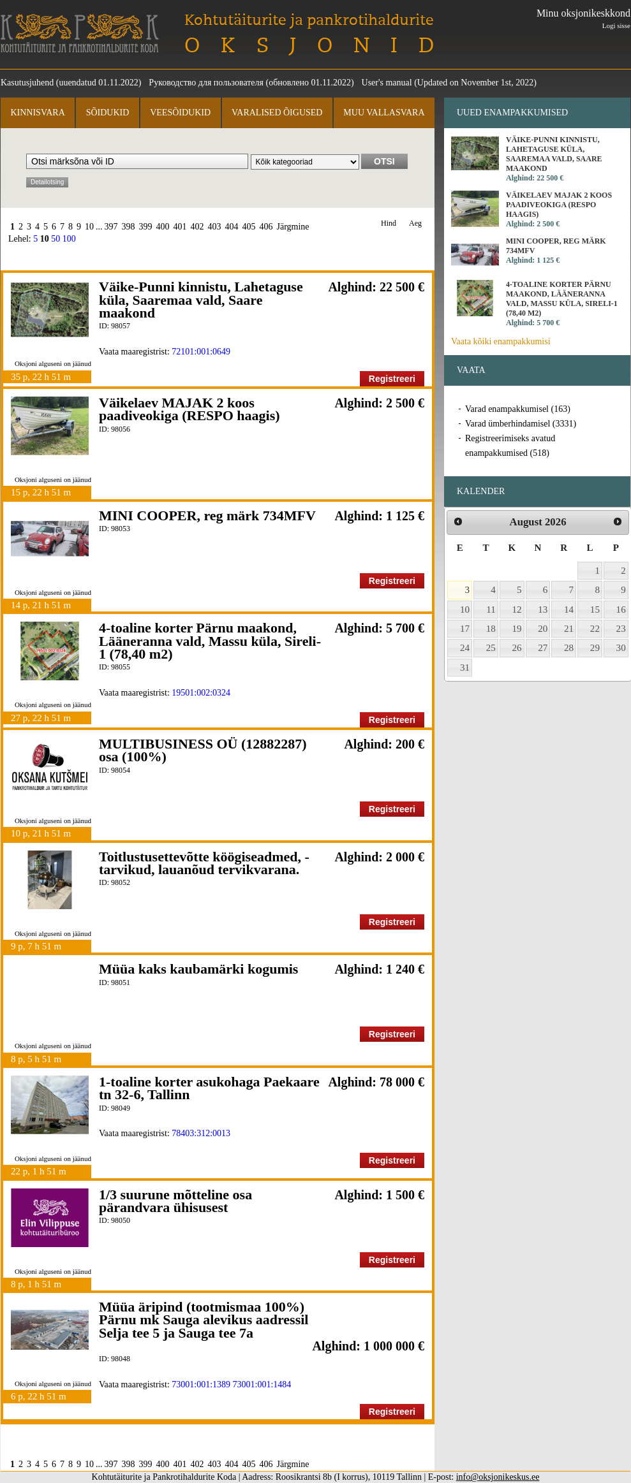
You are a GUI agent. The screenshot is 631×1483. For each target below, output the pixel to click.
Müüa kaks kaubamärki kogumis (198, 969)
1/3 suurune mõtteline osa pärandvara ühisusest (175, 1201)
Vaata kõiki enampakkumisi (501, 341)
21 (569, 629)
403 (214, 226)
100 (69, 239)
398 (128, 226)
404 (232, 226)
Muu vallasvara (383, 112)
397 (111, 226)
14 (569, 609)
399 (145, 226)
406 (266, 226)
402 (197, 226)
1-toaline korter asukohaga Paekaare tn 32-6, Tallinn (209, 1088)
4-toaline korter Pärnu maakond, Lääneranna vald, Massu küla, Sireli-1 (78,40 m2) (210, 641)
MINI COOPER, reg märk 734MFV (207, 515)
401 (180, 226)
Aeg (415, 223)
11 (491, 609)
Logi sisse (616, 25)
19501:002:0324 (201, 693)
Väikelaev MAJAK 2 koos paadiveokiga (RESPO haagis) (189, 409)
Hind (388, 223)
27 (542, 648)
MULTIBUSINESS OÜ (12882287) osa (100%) (203, 750)
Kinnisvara (37, 112)
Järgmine (293, 226)
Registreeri (392, 379)
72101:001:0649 (201, 351)
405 (249, 226)
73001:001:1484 (262, 1384)
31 (465, 667)
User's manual (387, 82)
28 (569, 648)
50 (55, 239)
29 (595, 648)
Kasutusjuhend (27, 82)
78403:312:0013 (201, 1133)
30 (621, 648)
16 (621, 609)
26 (517, 648)
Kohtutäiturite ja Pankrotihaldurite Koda (80, 33)
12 (517, 609)
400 (163, 226)
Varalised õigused (277, 112)
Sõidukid (108, 112)
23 (621, 629)
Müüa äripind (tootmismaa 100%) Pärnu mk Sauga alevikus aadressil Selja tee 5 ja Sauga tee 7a (203, 1320)
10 (89, 226)
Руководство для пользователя (206, 82)
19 (517, 629)
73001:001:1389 (201, 1384)
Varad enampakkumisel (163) (517, 409)
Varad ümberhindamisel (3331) (520, 423)
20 (542, 629)
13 (542, 609)
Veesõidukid (180, 112)
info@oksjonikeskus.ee (498, 1477)
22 (595, 629)
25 (491, 648)
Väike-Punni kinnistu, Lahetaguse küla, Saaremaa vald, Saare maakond (201, 300)
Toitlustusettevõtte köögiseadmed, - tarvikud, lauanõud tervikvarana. (204, 863)
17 (465, 629)
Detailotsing (47, 182)
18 (491, 629)
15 (595, 609)
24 (465, 648)
